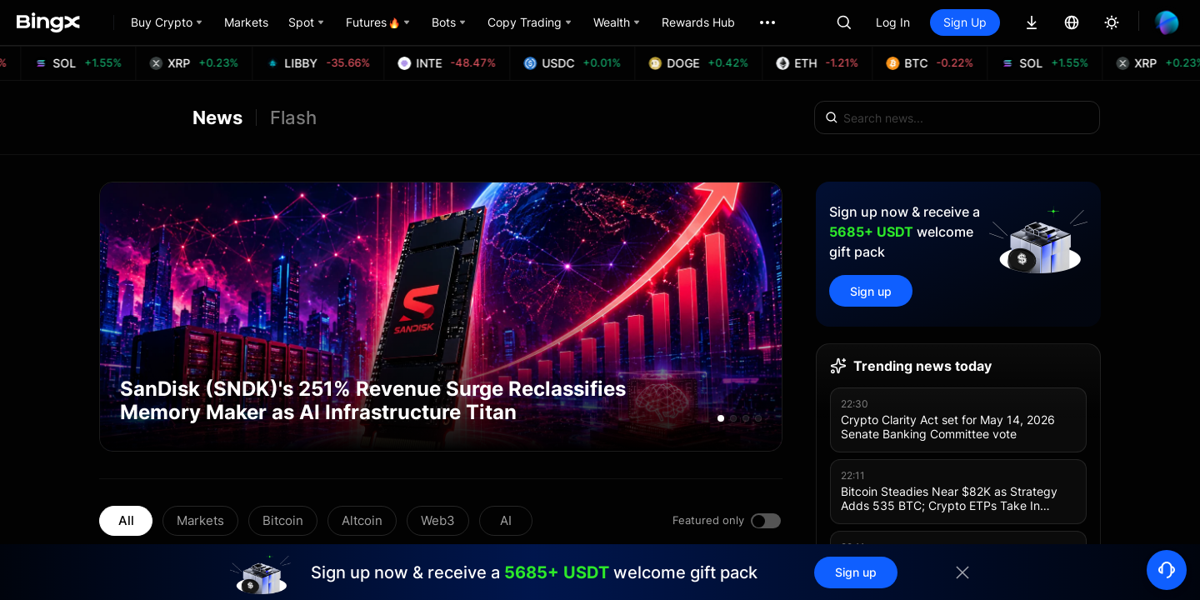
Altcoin (362, 520)
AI (506, 520)
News (217, 117)
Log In (893, 22)
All (126, 520)
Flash (293, 117)
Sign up (871, 291)
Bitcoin (282, 520)
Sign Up (965, 22)
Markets (200, 520)
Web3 (438, 520)
